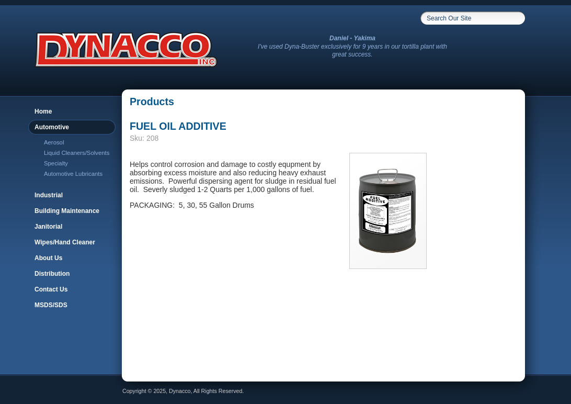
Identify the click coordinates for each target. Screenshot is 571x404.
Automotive (52, 127)
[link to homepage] (124, 63)
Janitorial (48, 226)
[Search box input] (466, 18)
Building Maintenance (67, 211)
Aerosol (54, 142)
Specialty (56, 163)
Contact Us (51, 289)
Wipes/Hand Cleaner (65, 242)
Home (43, 111)
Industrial (49, 195)
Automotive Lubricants (73, 174)
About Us (48, 258)
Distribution (52, 273)
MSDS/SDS (51, 305)
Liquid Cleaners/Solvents (76, 153)
